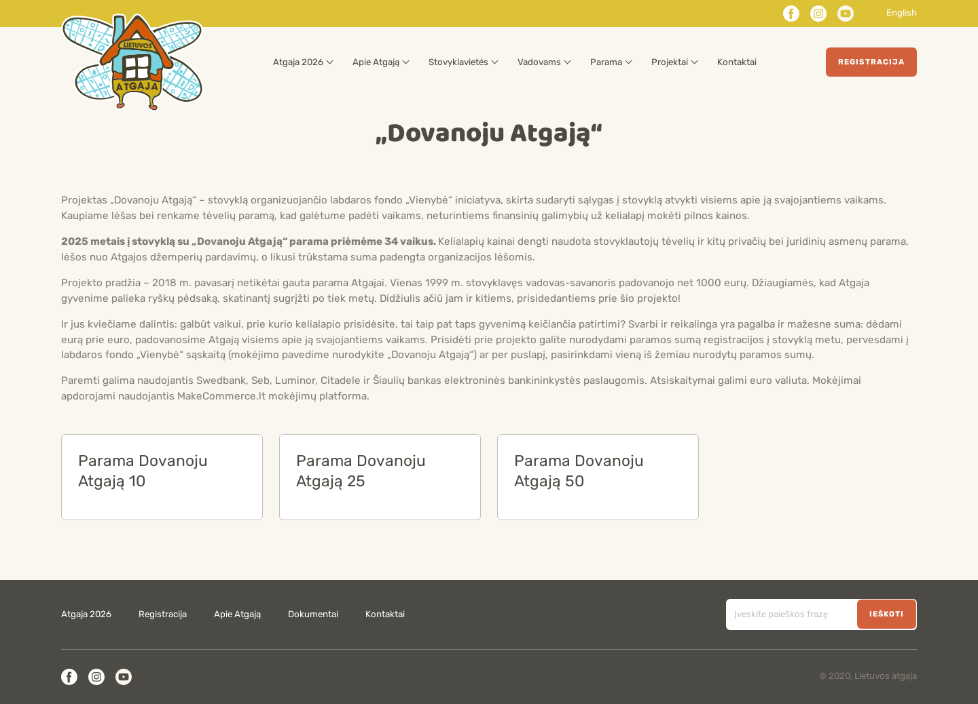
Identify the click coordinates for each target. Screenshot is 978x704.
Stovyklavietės (458, 62)
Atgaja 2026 (298, 62)
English (901, 13)
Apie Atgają (375, 62)
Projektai (669, 62)
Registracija (871, 61)
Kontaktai (737, 62)
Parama (606, 62)
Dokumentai (313, 614)
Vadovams (539, 62)
